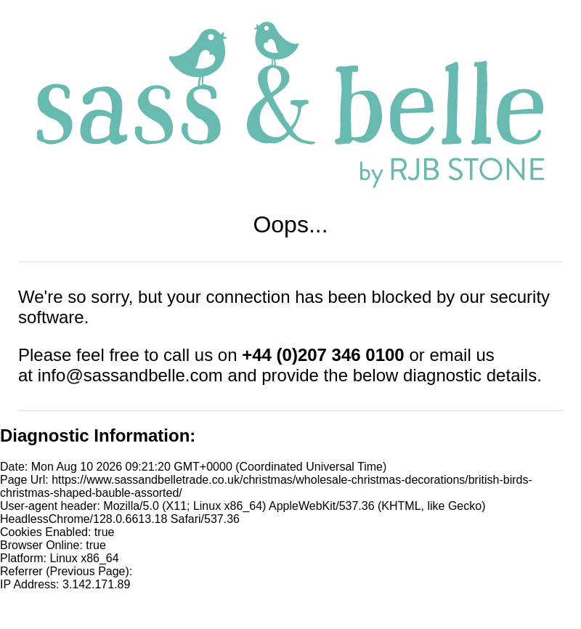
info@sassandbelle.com (130, 375)
